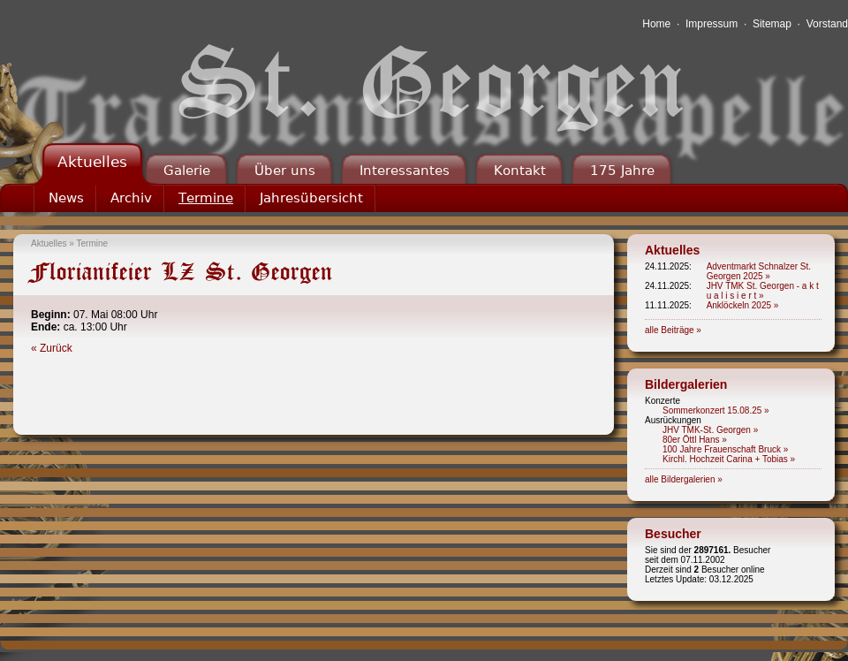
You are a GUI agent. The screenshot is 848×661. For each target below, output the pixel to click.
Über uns (284, 171)
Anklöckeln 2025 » (743, 305)
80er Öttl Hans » (694, 439)
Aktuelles (92, 162)
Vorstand (827, 24)
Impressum (711, 24)
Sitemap (772, 24)
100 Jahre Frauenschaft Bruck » (725, 449)
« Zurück (51, 348)
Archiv (131, 198)
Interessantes (405, 171)
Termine (205, 198)
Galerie (186, 171)
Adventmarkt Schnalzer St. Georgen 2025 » (759, 271)
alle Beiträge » (673, 330)
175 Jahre (622, 171)
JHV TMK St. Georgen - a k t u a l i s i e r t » (763, 290)
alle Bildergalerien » (684, 479)
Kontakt (520, 171)
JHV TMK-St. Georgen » (710, 430)
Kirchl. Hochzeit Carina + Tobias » (728, 459)
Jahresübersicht (311, 198)
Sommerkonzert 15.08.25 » (715, 410)
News (66, 198)
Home (656, 24)
